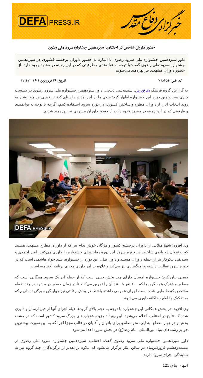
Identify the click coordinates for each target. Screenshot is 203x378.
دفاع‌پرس (142, 90)
